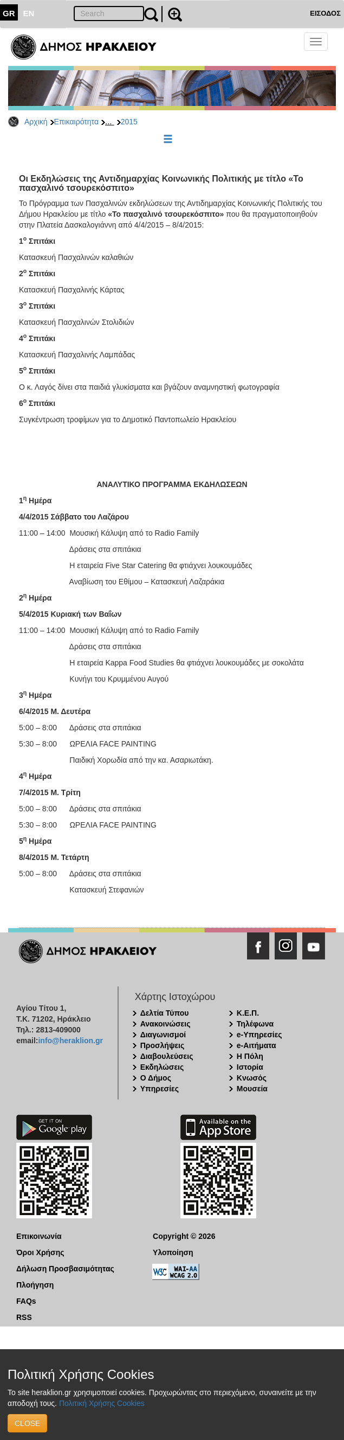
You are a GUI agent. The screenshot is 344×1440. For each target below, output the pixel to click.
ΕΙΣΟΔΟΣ (325, 13)
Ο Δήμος (155, 1078)
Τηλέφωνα (255, 1023)
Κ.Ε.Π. (248, 1013)
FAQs (26, 1301)
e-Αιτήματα (256, 1045)
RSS (24, 1317)
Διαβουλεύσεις (166, 1056)
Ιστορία (250, 1067)
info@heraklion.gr (70, 1040)
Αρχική (36, 121)
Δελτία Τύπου (164, 1013)
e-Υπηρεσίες (259, 1034)
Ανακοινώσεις (165, 1023)
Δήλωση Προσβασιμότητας (65, 1268)
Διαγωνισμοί (163, 1034)
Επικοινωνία (39, 1236)
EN (29, 13)
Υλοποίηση (173, 1252)
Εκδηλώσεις (162, 1067)
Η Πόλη (250, 1056)
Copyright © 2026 (184, 1236)
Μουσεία (252, 1088)
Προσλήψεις (162, 1045)
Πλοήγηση (35, 1285)
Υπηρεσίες (159, 1088)
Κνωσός (252, 1078)
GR (9, 13)
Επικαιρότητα (76, 121)
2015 (129, 121)
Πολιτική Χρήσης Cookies (102, 1403)
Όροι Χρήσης (40, 1252)
